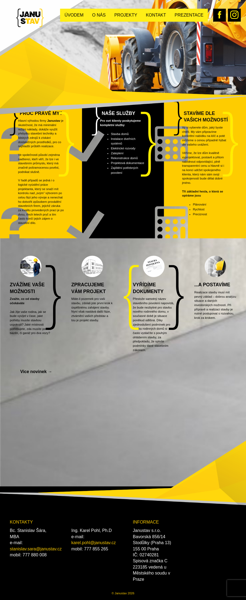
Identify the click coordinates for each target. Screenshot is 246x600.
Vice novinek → (36, 371)
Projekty (125, 15)
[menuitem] (74, 15)
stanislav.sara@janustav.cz (36, 549)
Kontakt (156, 15)
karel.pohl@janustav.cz (93, 542)
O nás (99, 15)
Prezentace (189, 15)
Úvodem (73, 15)
